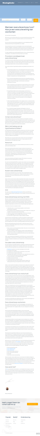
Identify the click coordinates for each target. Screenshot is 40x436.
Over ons (26, 2)
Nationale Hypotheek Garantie (17, 191)
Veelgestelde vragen (23, 420)
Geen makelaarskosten (11, 348)
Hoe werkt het (20, 2)
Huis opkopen (8, 426)
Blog (32, 2)
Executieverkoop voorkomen (9, 424)
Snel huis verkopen (7, 420)
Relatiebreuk (9, 249)
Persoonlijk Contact (32, 404)
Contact (36, 2)
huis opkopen (18, 341)
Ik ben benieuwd (35, 20)
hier (7, 369)
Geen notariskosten (10, 349)
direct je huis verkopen (19, 363)
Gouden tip (23, 423)
